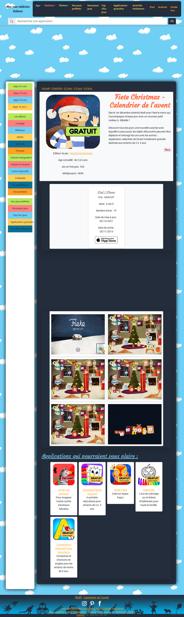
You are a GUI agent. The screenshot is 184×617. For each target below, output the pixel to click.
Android (162, 7)
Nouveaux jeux (93, 7)
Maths (20, 137)
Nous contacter (56, 612)
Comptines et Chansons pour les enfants (63, 548)
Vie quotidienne (20, 184)
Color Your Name (69, 608)
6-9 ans (88, 88)
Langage (20, 123)
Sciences (20, 143)
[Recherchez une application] (91, 21)
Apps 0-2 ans (20, 86)
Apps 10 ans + (20, 106)
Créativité (20, 178)
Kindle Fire (174, 9)
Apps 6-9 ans (20, 100)
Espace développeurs (75, 612)
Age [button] (38, 5)
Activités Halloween (138, 7)
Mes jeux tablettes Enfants (18, 9)
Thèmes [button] (63, 5)
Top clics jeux (104, 9)
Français (20, 150)
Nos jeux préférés (77, 7)
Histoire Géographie (21, 157)
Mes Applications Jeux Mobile (92, 608)
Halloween (149, 489)
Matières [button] (49, 5)
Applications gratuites (120, 7)
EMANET (81, 615)
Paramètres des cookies (99, 612)
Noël (78, 597)
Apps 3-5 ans (20, 93)
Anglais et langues (20, 164)
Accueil (46, 88)
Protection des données (123, 612)
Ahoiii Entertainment (81, 153)
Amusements (20, 191)
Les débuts (20, 116)
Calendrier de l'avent (96, 597)
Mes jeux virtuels (115, 608)
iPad (152, 7)
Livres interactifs (20, 171)
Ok (172, 21)
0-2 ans (68, 88)
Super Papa (120, 489)
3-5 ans (78, 88)
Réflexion (20, 130)
